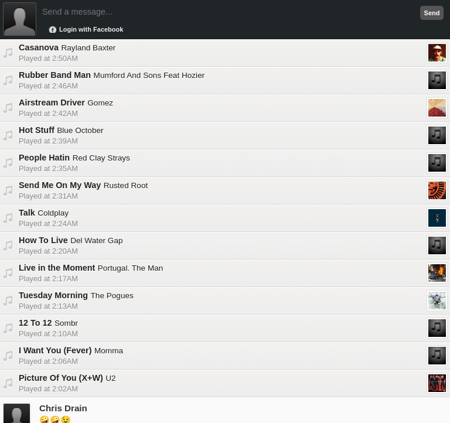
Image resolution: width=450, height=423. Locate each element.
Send (432, 12)
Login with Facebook (91, 29)
